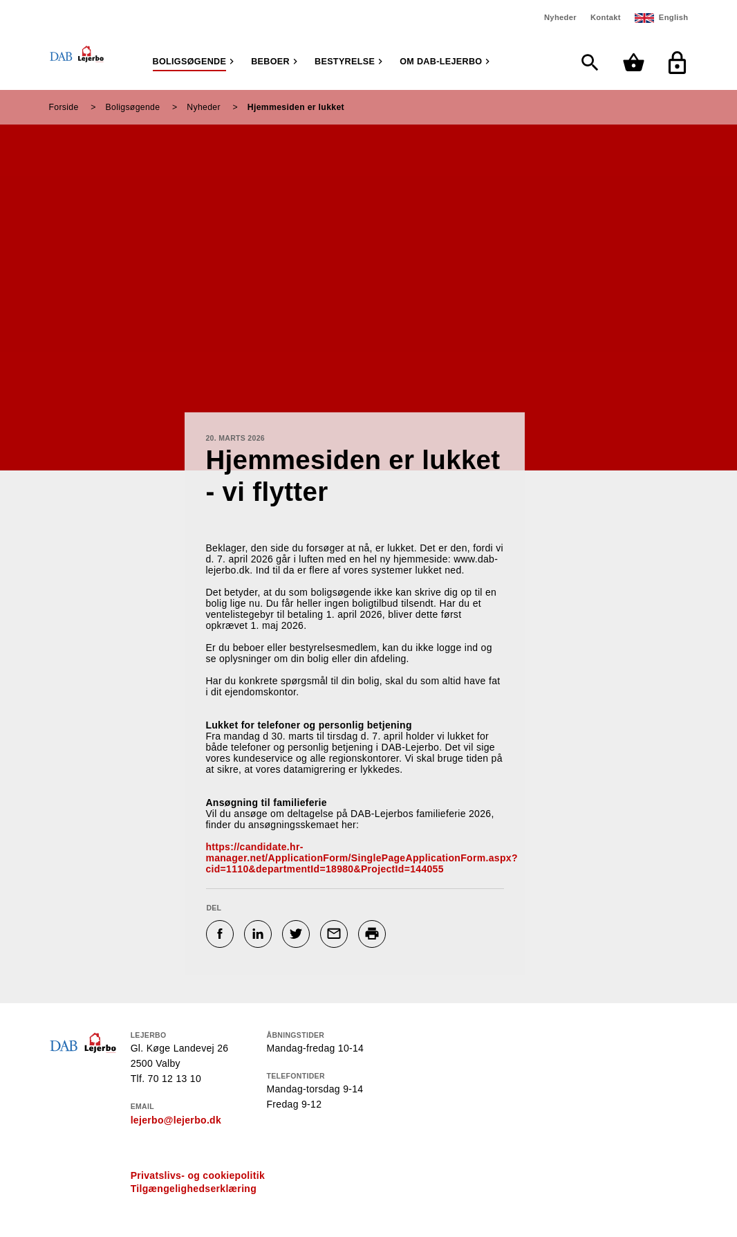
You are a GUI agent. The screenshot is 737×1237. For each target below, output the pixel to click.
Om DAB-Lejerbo (441, 61)
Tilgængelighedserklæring (193, 1188)
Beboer (270, 61)
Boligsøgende (190, 61)
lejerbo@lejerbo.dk (176, 1120)
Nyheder (560, 17)
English (674, 17)
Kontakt (605, 17)
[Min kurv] (637, 62)
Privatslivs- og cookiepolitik (198, 1175)
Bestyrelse (345, 61)
